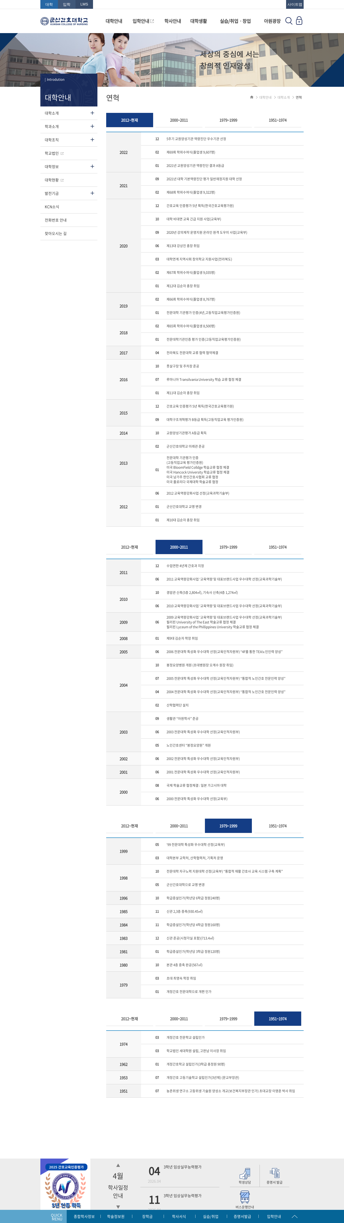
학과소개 (52, 126)
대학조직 (52, 139)
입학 (66, 4)
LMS (84, 4)
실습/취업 (211, 1216)
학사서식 (179, 1216)
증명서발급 (242, 1216)
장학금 (147, 1216)
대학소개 (52, 113)
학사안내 (172, 21)
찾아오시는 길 (56, 233)
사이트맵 (294, 4)
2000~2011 (179, 120)
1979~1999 (228, 120)
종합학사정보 (84, 1216)
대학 (49, 4)
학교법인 (54, 153)
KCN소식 (52, 206)
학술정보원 (116, 1216)
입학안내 (143, 21)
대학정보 (52, 166)
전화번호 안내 (56, 220)
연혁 (299, 97)
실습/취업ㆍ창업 (235, 21)
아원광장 (272, 21)
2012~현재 (129, 120)
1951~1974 (278, 120)
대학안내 (114, 21)
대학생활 (198, 21)
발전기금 (52, 193)
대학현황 (54, 180)
